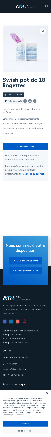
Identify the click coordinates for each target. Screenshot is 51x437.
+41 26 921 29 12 (15, 374)
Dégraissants (21, 118)
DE (30, 101)
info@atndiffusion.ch (19, 369)
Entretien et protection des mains (18, 123)
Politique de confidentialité (15, 342)
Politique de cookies (12, 334)
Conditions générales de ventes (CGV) (21, 330)
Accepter (25, 423)
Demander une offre (25, 260)
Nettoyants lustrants (24, 128)
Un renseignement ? (25, 270)
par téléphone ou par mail (31, 173)
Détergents (33, 118)
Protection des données (14, 338)
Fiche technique (13, 95)
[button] (47, 393)
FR (25, 101)
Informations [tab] (25, 146)
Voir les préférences (26, 431)
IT (35, 101)
